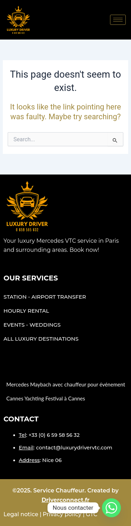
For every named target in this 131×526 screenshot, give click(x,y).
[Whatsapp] (111, 507)
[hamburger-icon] (118, 20)
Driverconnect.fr (65, 500)
